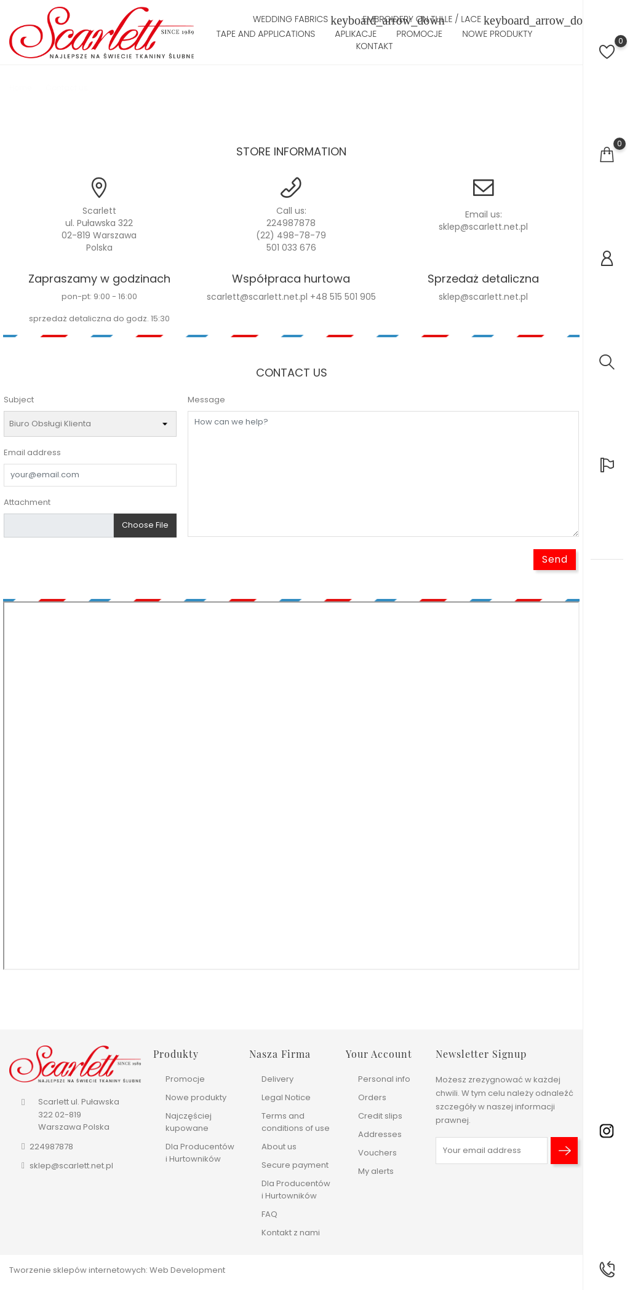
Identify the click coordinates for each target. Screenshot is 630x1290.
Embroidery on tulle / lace (429, 20)
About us (279, 1146)
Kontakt (374, 46)
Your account (379, 1053)
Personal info (384, 1079)
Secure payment (295, 1165)
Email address (32, 452)
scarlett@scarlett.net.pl (257, 297)
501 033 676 (291, 247)
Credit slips (380, 1116)
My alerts (376, 1171)
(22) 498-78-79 (291, 235)
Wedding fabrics (298, 20)
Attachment (27, 502)
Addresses (380, 1134)
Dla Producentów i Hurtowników (199, 1153)
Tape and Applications (266, 34)
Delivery (277, 1079)
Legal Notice (286, 1097)
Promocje (419, 34)
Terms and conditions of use (295, 1122)
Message (206, 399)
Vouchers (377, 1153)
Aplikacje (356, 34)
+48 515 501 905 (343, 297)
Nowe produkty (497, 34)
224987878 (291, 223)
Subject (19, 399)
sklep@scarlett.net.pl (483, 227)
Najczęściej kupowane (188, 1122)
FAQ (269, 1214)
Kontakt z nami (290, 1232)
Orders (372, 1097)
